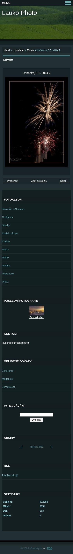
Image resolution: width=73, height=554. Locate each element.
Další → (64, 180)
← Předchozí (11, 180)
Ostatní (6, 265)
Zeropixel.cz (8, 386)
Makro (5, 249)
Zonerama (7, 370)
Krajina (6, 241)
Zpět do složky (39, 180)
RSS (49, 548)
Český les (7, 217)
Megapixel (7, 378)
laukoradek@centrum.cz (15, 342)
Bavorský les (36, 317)
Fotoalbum (18, 50)
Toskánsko (8, 273)
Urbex (5, 281)
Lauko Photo (19, 12)
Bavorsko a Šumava (13, 209)
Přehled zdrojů (10, 475)
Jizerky (6, 225)
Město (30, 50)
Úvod (7, 50)
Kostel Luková (10, 233)
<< (21, 447)
